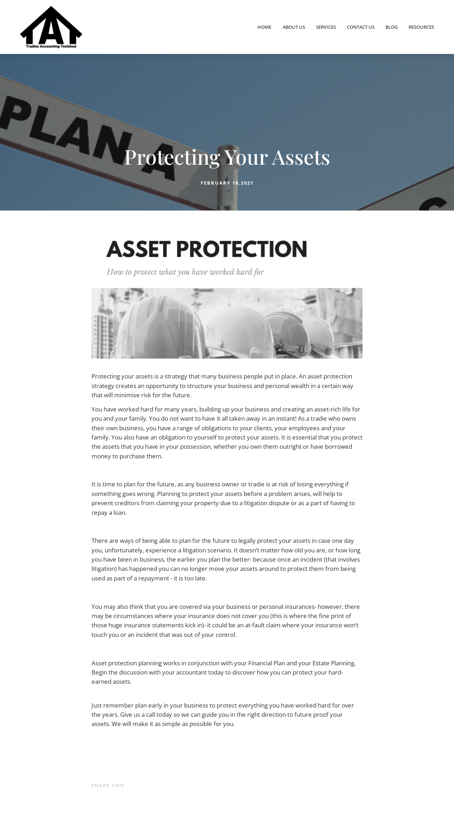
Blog (392, 27)
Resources (421, 27)
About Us (294, 27)
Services (326, 27)
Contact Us (361, 27)
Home (264, 27)
